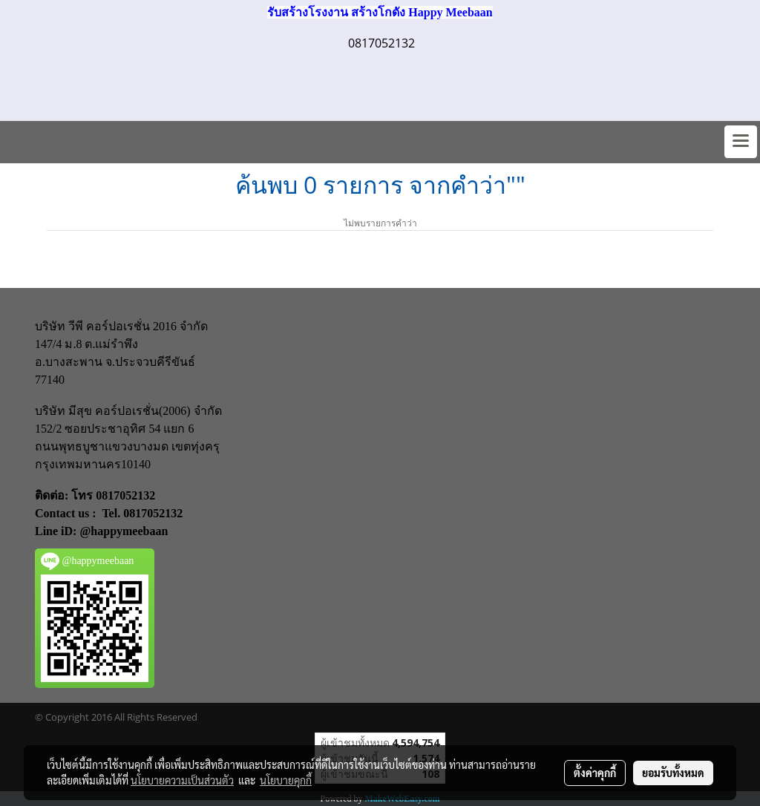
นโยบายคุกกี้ (286, 780)
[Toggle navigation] (740, 141)
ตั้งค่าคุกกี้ (595, 772)
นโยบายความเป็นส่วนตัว (182, 780)
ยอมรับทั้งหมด (673, 772)
